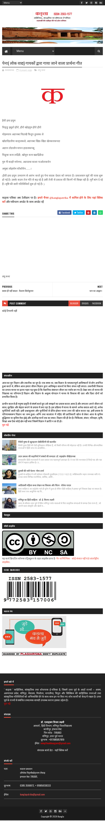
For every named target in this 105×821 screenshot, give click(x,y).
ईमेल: (6, 795)
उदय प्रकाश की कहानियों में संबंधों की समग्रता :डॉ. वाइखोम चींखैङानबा (46, 456)
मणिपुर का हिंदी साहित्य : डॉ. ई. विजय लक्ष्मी (36, 500)
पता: (6, 769)
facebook (96, 303)
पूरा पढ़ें (5, 425)
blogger (74, 303)
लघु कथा (41, 70)
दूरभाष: (7, 786)
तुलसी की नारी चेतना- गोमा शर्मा (31, 471)
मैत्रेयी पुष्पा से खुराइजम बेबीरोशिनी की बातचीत (37, 442)
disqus (85, 303)
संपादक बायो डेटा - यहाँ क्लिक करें (52, 750)
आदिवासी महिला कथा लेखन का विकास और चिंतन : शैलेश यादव (44, 485)
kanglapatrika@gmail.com (32, 795)
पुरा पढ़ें (7, 704)
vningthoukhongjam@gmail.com (55, 743)
